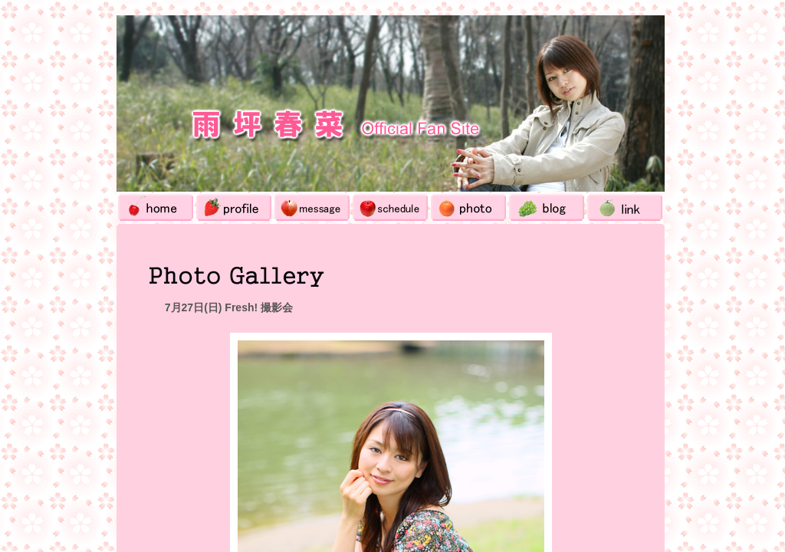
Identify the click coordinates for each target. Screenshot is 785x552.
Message (312, 207)
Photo (468, 207)
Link (624, 207)
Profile (233, 207)
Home (155, 207)
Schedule (390, 207)
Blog (546, 207)
